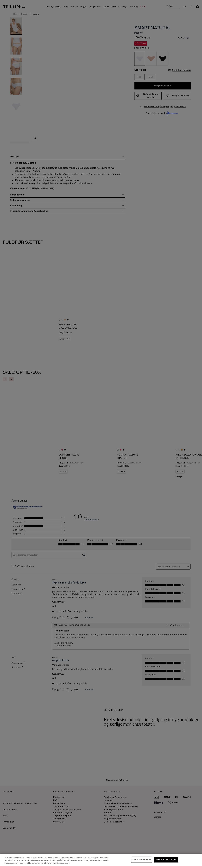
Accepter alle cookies (166, 859)
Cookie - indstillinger (141, 859)
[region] (101, 860)
